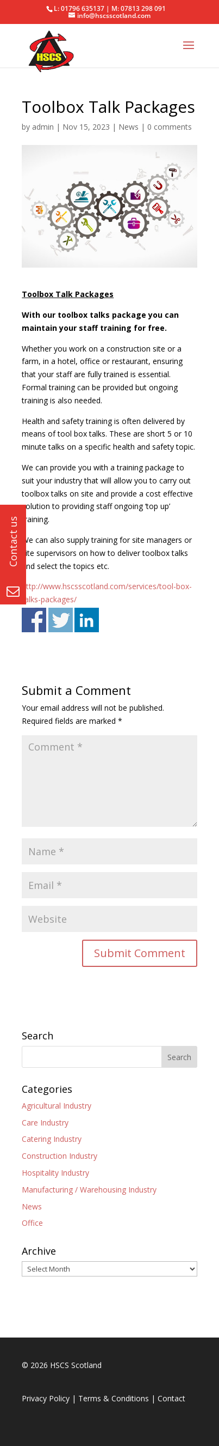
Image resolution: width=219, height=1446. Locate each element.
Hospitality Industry (55, 1172)
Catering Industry (52, 1139)
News (128, 127)
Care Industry (45, 1122)
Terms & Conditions (113, 1398)
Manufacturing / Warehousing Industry (89, 1189)
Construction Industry (59, 1156)
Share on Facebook (34, 620)
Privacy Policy (46, 1398)
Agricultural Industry (56, 1105)
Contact (171, 1398)
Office (32, 1223)
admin (43, 127)
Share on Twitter (60, 620)
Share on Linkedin (86, 620)
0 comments (169, 127)
